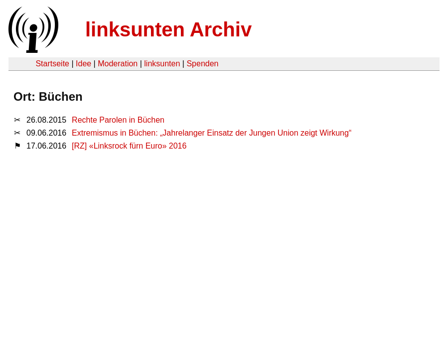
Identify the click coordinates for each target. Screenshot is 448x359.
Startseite (52, 63)
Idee (83, 63)
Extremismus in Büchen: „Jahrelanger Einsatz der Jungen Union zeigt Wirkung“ (211, 133)
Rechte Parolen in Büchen (118, 120)
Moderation (118, 63)
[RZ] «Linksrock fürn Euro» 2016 (129, 146)
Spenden (202, 63)
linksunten (162, 63)
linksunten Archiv (168, 29)
